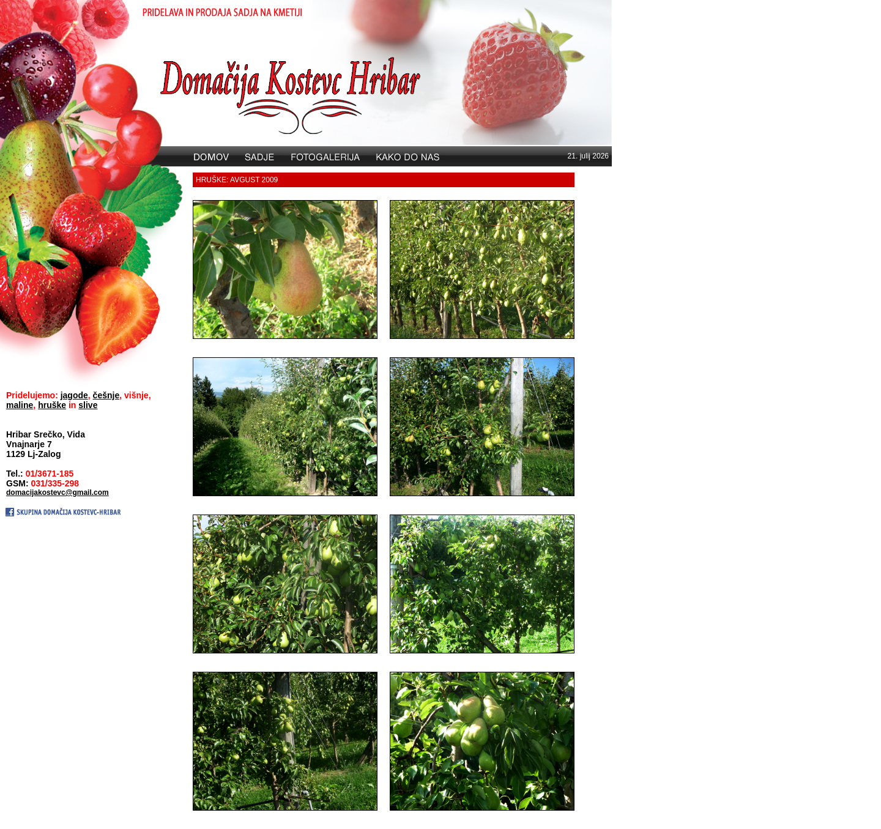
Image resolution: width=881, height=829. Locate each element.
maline (19, 405)
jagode (74, 395)
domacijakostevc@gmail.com (57, 492)
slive (87, 405)
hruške (52, 405)
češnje (106, 395)
